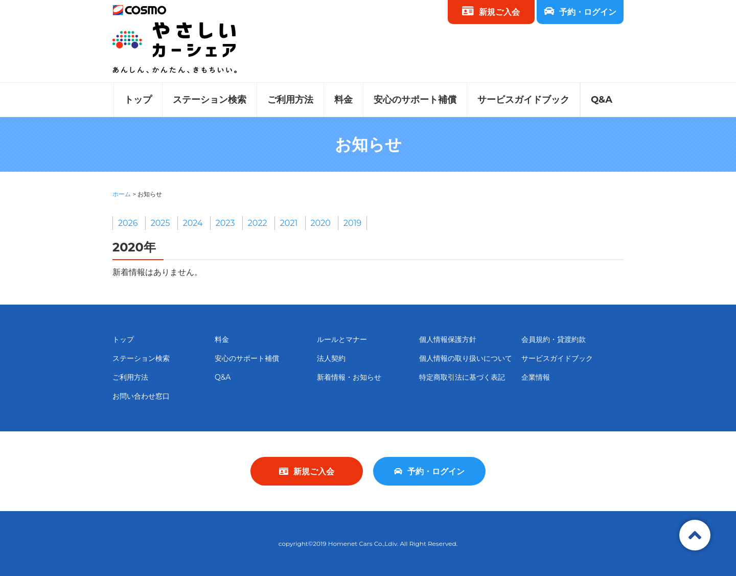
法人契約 (331, 358)
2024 (193, 223)
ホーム (121, 194)
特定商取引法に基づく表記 (462, 377)
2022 (257, 223)
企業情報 (535, 377)
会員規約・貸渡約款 (553, 339)
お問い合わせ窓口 (141, 396)
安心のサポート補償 (415, 99)
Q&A (601, 99)
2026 (127, 223)
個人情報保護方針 (447, 339)
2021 (289, 223)
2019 (352, 223)
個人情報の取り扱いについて (465, 358)
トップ (138, 99)
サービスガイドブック (523, 99)
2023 (225, 223)
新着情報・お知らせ (349, 377)
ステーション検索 (209, 99)
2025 (160, 223)
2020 (321, 223)
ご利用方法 (290, 99)
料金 (343, 99)
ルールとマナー (342, 339)
